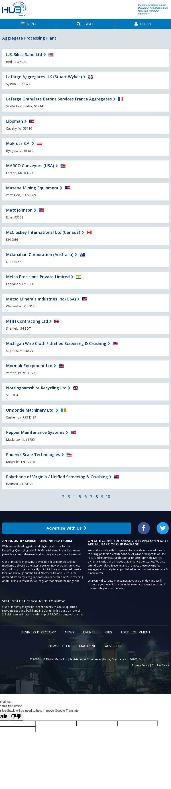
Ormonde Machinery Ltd (30, 410)
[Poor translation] (16, 717)
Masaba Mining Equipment (32, 187)
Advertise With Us (67, 528)
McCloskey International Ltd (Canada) (43, 232)
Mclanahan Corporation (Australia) (39, 254)
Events (89, 632)
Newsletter (59, 646)
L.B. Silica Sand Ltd (24, 54)
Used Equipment (136, 632)
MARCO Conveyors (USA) (30, 165)
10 (108, 496)
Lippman (14, 121)
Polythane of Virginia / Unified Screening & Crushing (57, 476)
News (69, 632)
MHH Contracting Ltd (27, 321)
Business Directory (38, 632)
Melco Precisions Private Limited (38, 276)
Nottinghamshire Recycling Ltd (36, 387)
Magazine (87, 646)
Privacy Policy (140, 665)
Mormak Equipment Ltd (29, 365)
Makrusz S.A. (18, 143)
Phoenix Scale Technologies (33, 454)
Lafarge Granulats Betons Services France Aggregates (59, 99)
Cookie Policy (160, 665)
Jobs (108, 632)
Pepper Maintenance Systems (35, 432)
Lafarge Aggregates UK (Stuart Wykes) (44, 76)
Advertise (114, 646)
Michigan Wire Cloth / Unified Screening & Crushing (56, 343)
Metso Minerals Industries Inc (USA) (41, 299)
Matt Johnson (19, 210)
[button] (28, 24)
